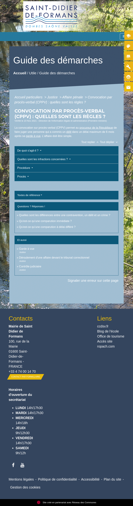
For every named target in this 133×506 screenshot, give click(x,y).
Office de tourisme (110, 336)
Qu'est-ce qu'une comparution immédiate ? (45, 221)
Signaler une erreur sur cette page (93, 280)
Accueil (19, 73)
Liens (104, 318)
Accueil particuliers (29, 97)
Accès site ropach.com (106, 343)
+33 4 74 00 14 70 (22, 371)
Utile (32, 73)
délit (68, 131)
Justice (53, 97)
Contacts (21, 318)
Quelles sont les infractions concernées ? (43, 159)
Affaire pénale (73, 97)
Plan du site (112, 479)
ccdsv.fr (102, 326)
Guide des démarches (57, 73)
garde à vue (33, 136)
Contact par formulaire (25, 377)
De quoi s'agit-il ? (28, 150)
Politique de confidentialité (57, 479)
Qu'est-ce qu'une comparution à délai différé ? (47, 226)
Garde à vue (26, 248)
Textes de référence (28, 195)
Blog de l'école (108, 331)
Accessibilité (90, 479)
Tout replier (90, 142)
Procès (22, 176)
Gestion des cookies (25, 487)
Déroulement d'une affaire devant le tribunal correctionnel (54, 257)
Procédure (24, 167)
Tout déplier (109, 142)
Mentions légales (21, 479)
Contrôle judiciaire (30, 266)
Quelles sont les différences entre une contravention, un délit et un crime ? (64, 215)
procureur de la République (96, 127)
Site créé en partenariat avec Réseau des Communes (66, 502)
